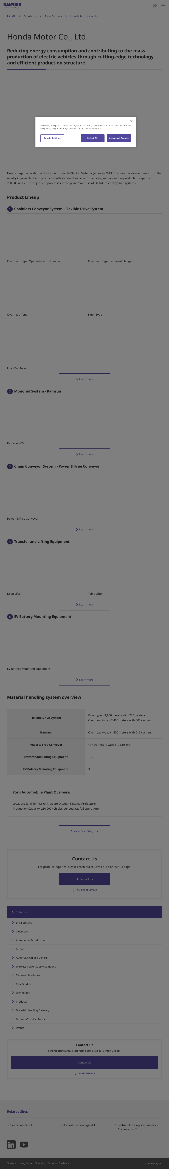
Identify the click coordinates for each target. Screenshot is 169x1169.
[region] (85, 132)
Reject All (92, 138)
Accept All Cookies (119, 138)
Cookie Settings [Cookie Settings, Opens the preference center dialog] (52, 138)
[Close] (131, 121)
